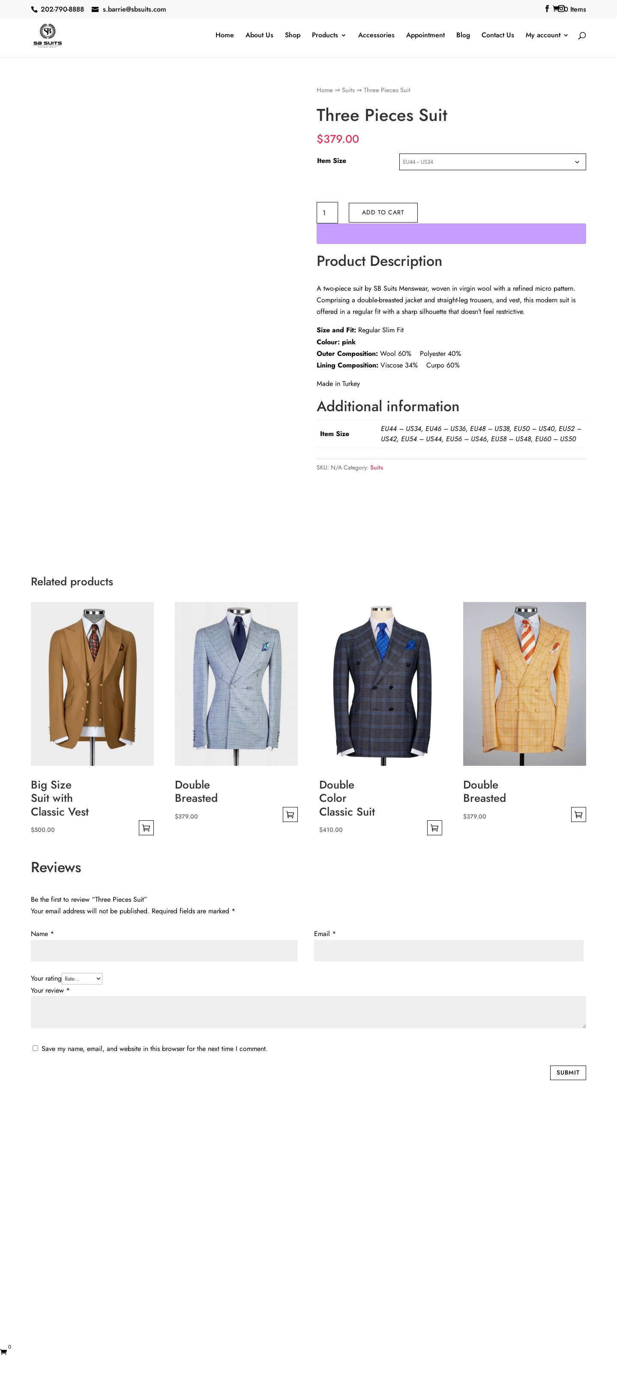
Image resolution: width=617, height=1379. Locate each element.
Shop (292, 36)
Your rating (46, 978)
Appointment (425, 36)
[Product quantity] (327, 212)
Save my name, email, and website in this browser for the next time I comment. (155, 1049)
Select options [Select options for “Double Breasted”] (290, 814)
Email (325, 934)
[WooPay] (451, 233)
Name (42, 934)
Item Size (331, 161)
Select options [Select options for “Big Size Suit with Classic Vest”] (146, 827)
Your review (50, 990)
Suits (348, 90)
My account (543, 36)
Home (225, 36)
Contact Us (498, 36)
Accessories (376, 36)
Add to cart (383, 212)
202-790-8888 (62, 9)
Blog (463, 36)
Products (325, 36)
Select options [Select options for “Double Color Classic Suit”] (434, 827)
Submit (568, 1072)
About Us (259, 36)
